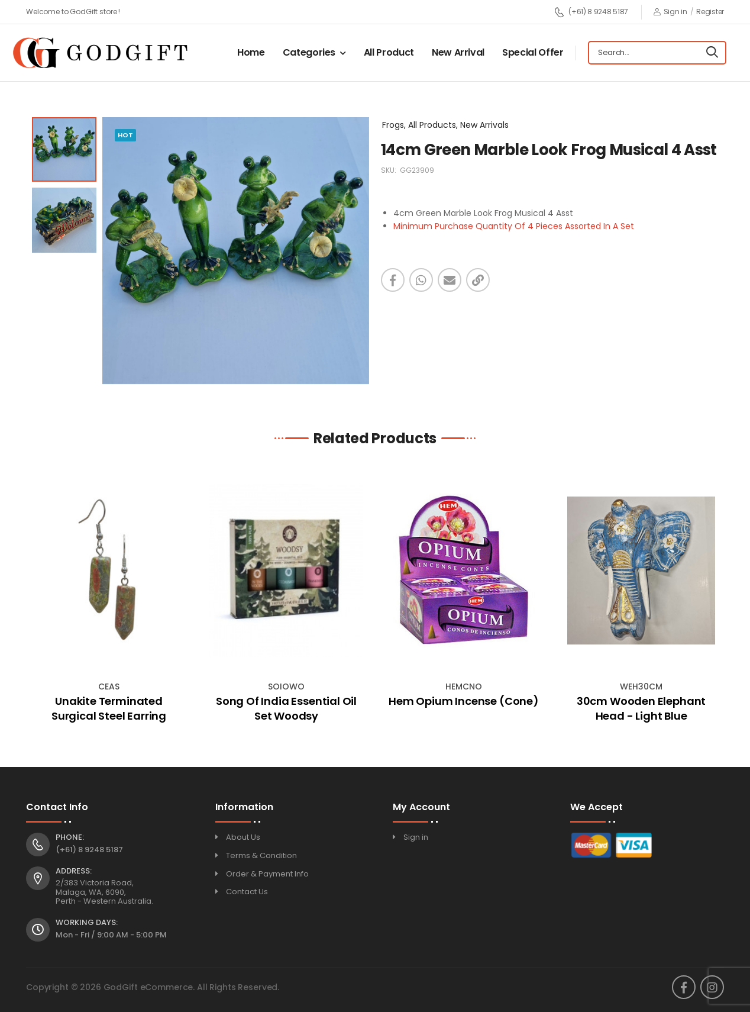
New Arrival (458, 52)
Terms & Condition (261, 855)
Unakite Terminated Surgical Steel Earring (108, 708)
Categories (309, 52)
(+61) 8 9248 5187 (591, 12)
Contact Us (247, 891)
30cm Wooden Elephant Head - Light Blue (641, 708)
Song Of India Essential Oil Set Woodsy (286, 708)
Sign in (670, 12)
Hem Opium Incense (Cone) (464, 701)
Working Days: (87, 922)
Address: (74, 871)
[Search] (712, 53)
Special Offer (532, 52)
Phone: (70, 837)
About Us (243, 837)
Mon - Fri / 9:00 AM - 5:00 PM (111, 934)
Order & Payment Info (267, 873)
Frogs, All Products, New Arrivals (445, 125)
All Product (389, 52)
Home (251, 52)
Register (710, 12)
